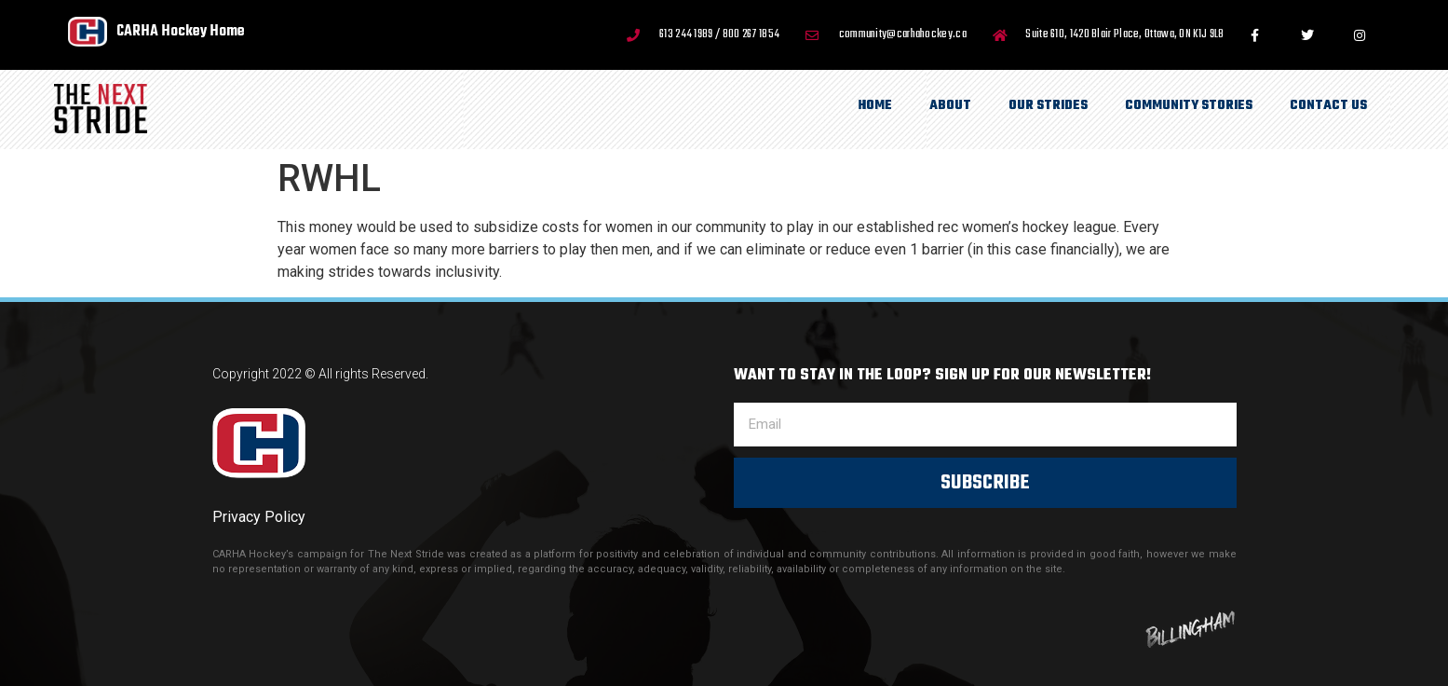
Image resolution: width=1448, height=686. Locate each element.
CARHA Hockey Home (180, 31)
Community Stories (1188, 106)
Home (875, 106)
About (950, 106)
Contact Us (1328, 106)
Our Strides (1048, 106)
